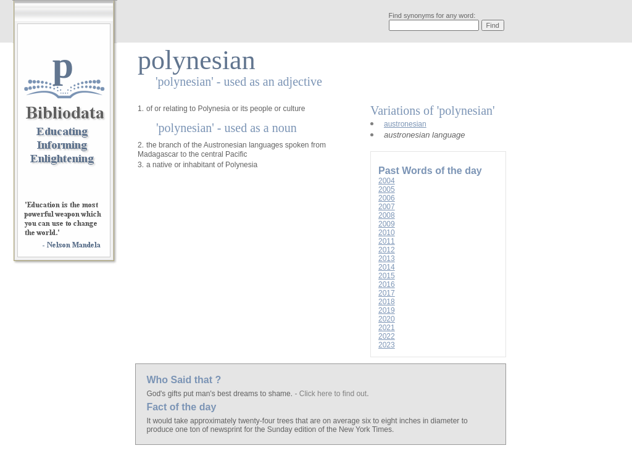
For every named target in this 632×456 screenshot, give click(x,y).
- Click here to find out (330, 393)
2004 (386, 180)
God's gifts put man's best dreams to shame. (220, 393)
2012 (386, 250)
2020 (386, 319)
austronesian (405, 124)
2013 (386, 258)
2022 (386, 336)
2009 (386, 224)
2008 (386, 215)
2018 (386, 301)
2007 (386, 206)
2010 (386, 232)
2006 (386, 198)
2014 (386, 267)
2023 (386, 345)
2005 (386, 189)
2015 (386, 276)
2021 (386, 327)
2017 (386, 293)
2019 (386, 310)
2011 (386, 241)
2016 (386, 284)
